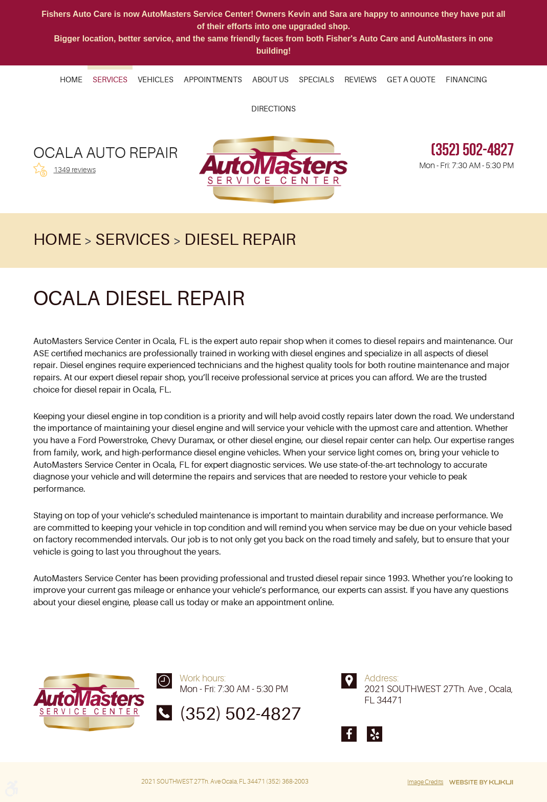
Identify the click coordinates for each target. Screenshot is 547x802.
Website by (481, 782)
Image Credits (425, 782)
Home (71, 80)
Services (110, 80)
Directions (273, 109)
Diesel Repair (240, 239)
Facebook (349, 734)
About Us (270, 80)
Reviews (360, 80)
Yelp (374, 734)
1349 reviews (75, 170)
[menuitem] (71, 80)
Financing (466, 80)
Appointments (213, 80)
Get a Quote (411, 80)
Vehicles (155, 80)
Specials (316, 80)
